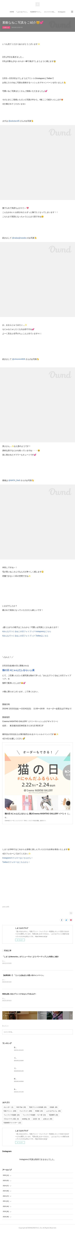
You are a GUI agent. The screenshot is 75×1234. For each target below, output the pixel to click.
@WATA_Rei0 (14, 480)
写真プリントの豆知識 (37, 1110)
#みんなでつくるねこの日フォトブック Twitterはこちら (25, 636)
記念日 (36, 1121)
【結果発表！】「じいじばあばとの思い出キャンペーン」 (23, 978)
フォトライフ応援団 (50, 12)
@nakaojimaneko (19, 238)
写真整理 (53, 1117)
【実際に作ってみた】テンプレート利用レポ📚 (29, 1071)
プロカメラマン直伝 (11, 1121)
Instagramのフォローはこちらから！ (17, 860)
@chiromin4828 (18, 359)
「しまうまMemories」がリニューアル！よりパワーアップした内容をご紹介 (30, 959)
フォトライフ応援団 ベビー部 (34, 1117)
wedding (26, 1121)
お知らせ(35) (5, 909)
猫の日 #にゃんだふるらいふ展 (18, 670)
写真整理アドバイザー (36, 12)
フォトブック (25, 1113)
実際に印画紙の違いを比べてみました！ (26, 1050)
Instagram (61, 12)
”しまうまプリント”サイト (22, 12)
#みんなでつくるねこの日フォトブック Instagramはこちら (26, 631)
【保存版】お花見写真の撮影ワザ (24, 1060)
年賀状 (39, 1113)
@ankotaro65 (14, 121)
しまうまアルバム (53, 1113)
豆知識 (53, 1110)
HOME (12, 12)
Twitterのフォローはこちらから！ (16, 864)
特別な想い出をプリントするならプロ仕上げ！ (19, 996)
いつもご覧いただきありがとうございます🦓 (16, 982)
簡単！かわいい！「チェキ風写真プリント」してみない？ (32, 1081)
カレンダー (8, 1110)
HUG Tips (21, 1110)
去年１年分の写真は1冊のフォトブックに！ (27, 1092)
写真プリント (10, 1113)
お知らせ (6, 27)
